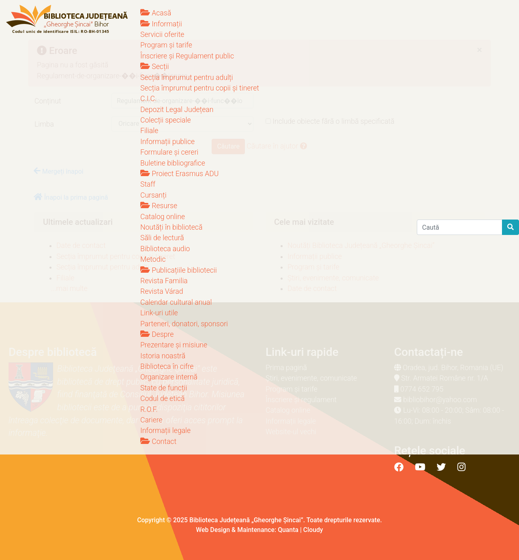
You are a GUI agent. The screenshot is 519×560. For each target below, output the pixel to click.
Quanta (288, 530)
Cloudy (313, 530)
